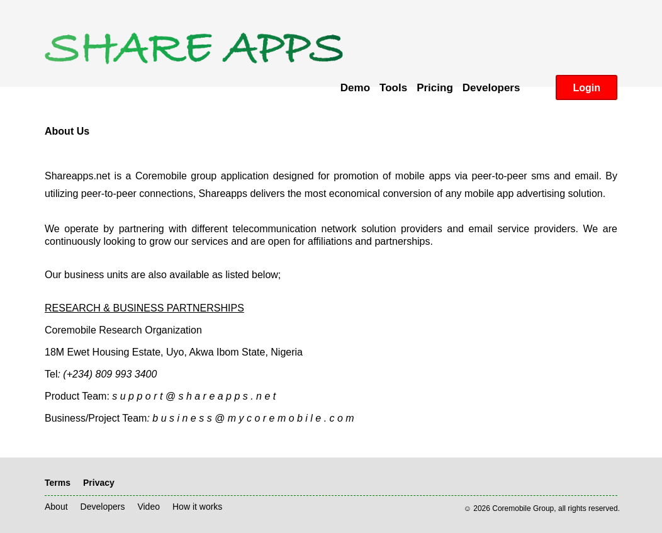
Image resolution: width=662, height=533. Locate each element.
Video (148, 507)
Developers (103, 507)
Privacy (99, 483)
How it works (197, 507)
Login (586, 87)
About (56, 507)
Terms (57, 483)
